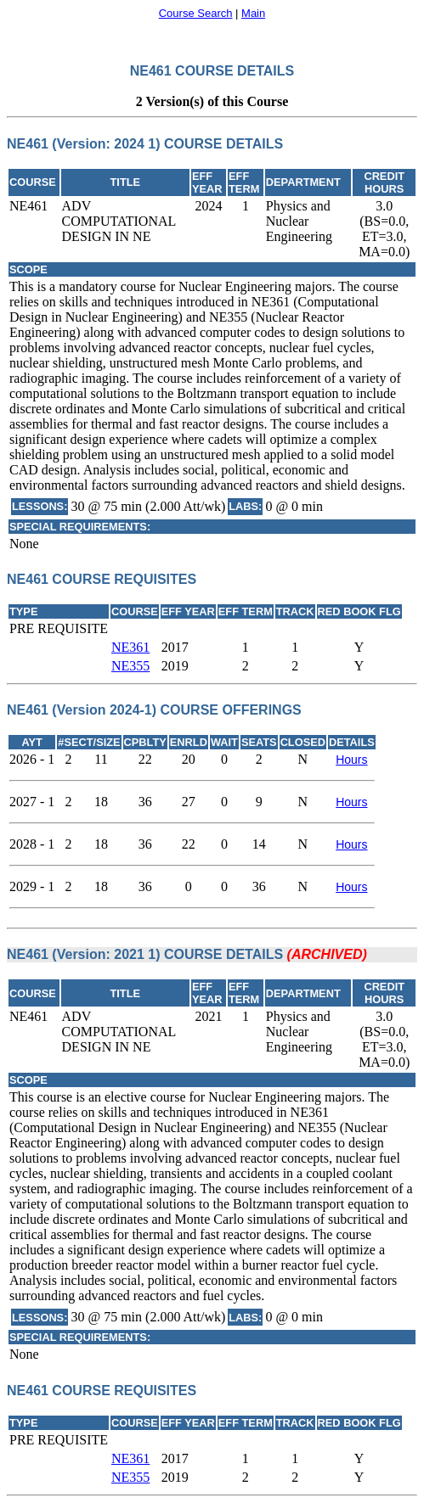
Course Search (196, 13)
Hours (351, 759)
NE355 (130, 666)
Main (253, 13)
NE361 (130, 647)
